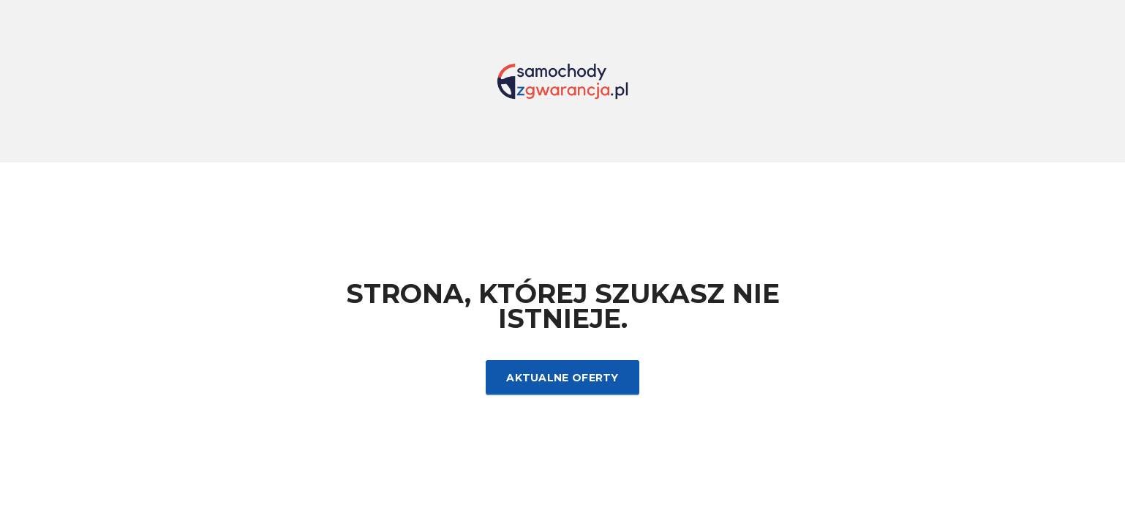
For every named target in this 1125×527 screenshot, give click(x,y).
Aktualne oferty (562, 377)
